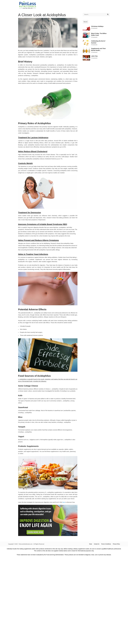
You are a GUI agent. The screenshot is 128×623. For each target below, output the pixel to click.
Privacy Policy (116, 544)
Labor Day (94, 56)
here (63, 502)
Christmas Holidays (97, 26)
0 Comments (94, 28)
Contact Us (96, 544)
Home (90, 544)
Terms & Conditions (106, 544)
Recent (85, 21)
